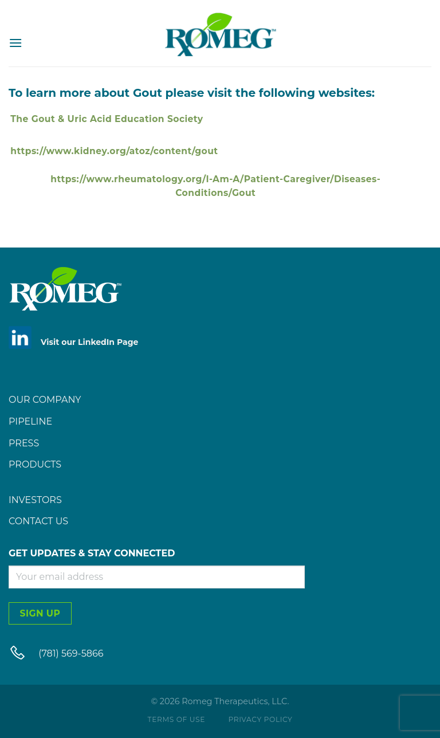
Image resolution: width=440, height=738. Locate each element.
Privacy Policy (260, 719)
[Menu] (15, 43)
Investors (35, 499)
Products (35, 464)
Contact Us (38, 521)
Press (24, 443)
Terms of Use (176, 719)
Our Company (45, 399)
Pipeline (30, 421)
